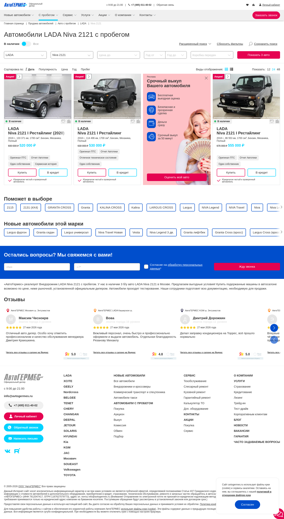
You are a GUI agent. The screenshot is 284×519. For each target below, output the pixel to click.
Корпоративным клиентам (250, 414)
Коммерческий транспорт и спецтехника (139, 392)
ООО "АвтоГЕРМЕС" (29, 486)
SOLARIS (70, 430)
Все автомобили (124, 381)
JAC (66, 453)
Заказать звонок (266, 15)
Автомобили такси (125, 397)
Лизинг (238, 397)
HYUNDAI (70, 436)
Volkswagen (72, 469)
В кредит (53, 172)
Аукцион (119, 414)
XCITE (68, 381)
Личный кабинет (25, 416)
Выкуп (118, 419)
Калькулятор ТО (194, 403)
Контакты (146, 15)
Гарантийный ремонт (197, 397)
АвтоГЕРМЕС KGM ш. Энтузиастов (202, 310)
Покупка (119, 408)
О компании (123, 15)
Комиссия (120, 425)
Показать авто (259, 55)
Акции (102, 15)
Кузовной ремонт (195, 392)
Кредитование (243, 392)
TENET (68, 403)
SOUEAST (71, 464)
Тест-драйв (241, 408)
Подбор (118, 436)
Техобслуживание (195, 381)
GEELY (68, 386)
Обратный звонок (25, 427)
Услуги (86, 15)
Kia (66, 442)
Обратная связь (165, 5)
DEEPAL (69, 419)
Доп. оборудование (196, 408)
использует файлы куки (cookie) (138, 509)
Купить (22, 172)
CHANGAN (71, 414)
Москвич (70, 458)
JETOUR (70, 425)
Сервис (68, 15)
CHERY (69, 408)
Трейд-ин (240, 403)
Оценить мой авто (176, 177)
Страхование (242, 386)
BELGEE (70, 397)
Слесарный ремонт (196, 386)
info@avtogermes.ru (18, 396)
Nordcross (71, 392)
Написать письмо (26, 438)
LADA (37, 130)
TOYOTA (70, 475)
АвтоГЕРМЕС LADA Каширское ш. (115, 310)
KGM (67, 447)
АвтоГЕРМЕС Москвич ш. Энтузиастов (30, 310)
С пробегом (47, 15)
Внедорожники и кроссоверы (132, 386)
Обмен (118, 430)
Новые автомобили (17, 15)
